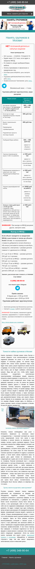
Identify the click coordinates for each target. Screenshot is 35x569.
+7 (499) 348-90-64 (17, 2)
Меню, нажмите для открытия (17, 14)
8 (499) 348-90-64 (17, 281)
